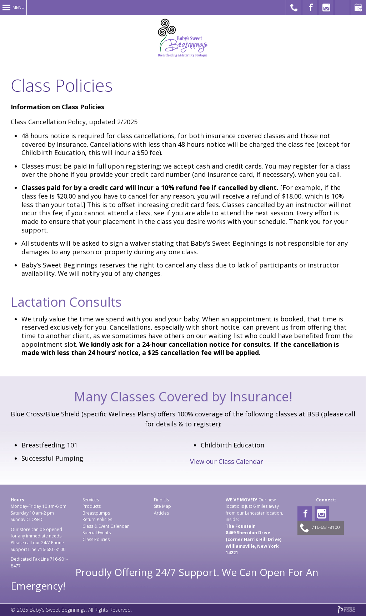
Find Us (161, 500)
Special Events (96, 533)
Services (90, 500)
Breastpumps (96, 513)
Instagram (322, 513)
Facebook (304, 513)
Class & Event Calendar (105, 526)
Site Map (162, 506)
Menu (18, 7)
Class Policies (96, 539)
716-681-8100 (51, 549)
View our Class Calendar (226, 461)
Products (91, 506)
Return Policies (97, 519)
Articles (161, 513)
